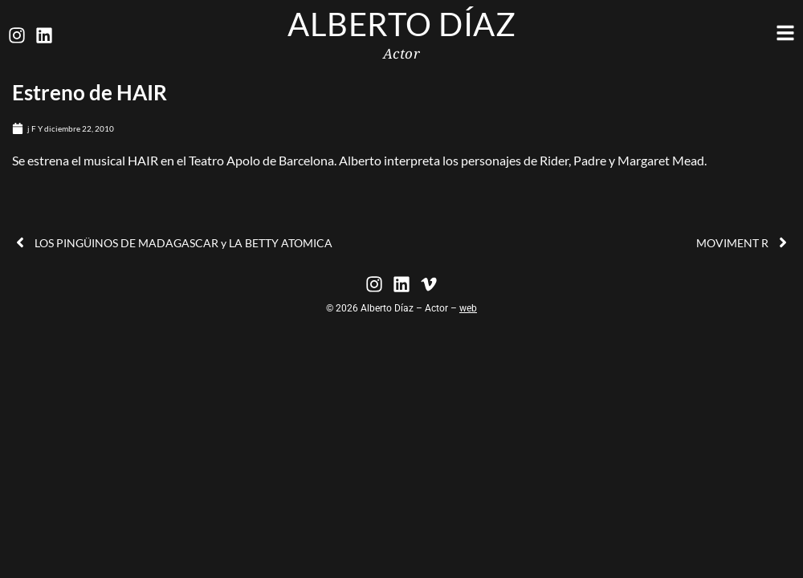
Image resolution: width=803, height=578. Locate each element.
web (468, 308)
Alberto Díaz (401, 24)
